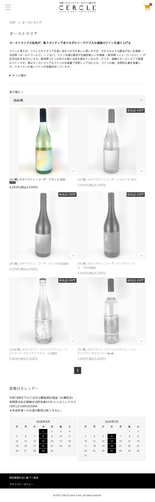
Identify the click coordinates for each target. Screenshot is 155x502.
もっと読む (19, 75)
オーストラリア (32, 22)
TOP (12, 22)
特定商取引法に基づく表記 (23, 477)
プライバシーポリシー (21, 484)
